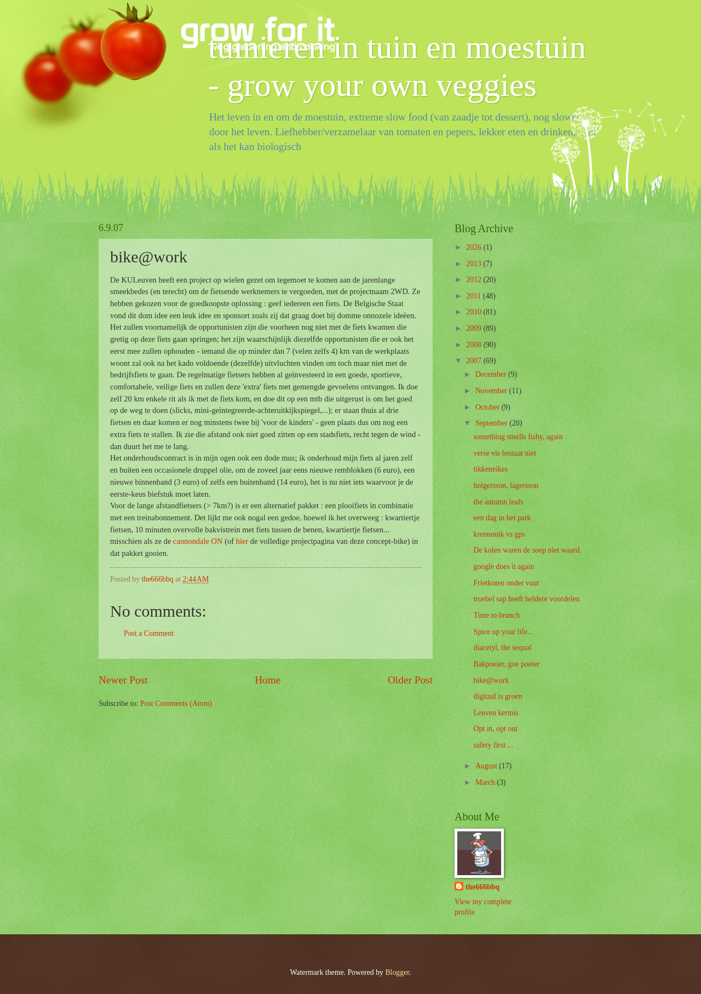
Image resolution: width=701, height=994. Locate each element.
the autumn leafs (498, 502)
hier (242, 541)
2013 (474, 264)
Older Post (410, 680)
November (492, 391)
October (488, 407)
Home (267, 680)
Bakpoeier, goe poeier (506, 664)
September (492, 423)
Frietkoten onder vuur (506, 583)
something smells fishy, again (517, 437)
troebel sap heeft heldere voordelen (526, 599)
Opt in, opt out (495, 729)
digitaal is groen (497, 696)
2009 (474, 328)
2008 (474, 345)
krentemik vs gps (499, 534)
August (487, 766)
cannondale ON (198, 541)
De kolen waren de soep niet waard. (527, 550)
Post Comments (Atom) (176, 703)
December (491, 374)
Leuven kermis (495, 713)
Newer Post (123, 680)
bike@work (491, 680)
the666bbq (482, 887)
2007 (474, 361)
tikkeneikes (490, 469)
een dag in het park (502, 518)
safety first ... (493, 745)
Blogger (397, 972)
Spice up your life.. (502, 632)
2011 (474, 296)
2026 (474, 247)
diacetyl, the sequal (502, 647)
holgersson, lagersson (505, 485)
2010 (474, 312)
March (486, 782)
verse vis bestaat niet (504, 453)
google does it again (503, 566)
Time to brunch (496, 615)
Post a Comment (149, 633)
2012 (474, 279)
